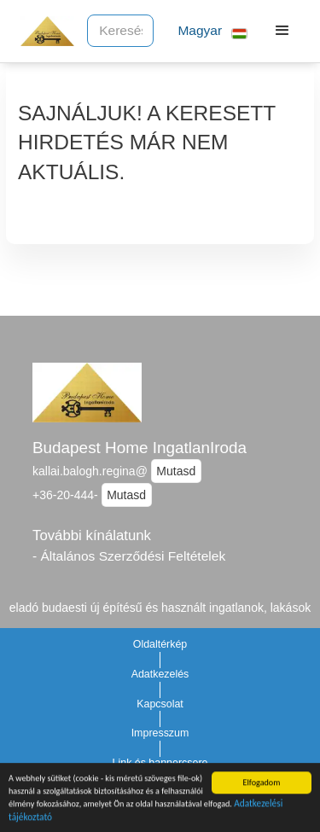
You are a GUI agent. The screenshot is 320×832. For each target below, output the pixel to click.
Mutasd (175, 471)
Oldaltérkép (160, 644)
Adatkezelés (160, 674)
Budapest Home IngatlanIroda (139, 448)
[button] (205, 31)
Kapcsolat (160, 704)
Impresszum (160, 733)
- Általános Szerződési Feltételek (128, 556)
